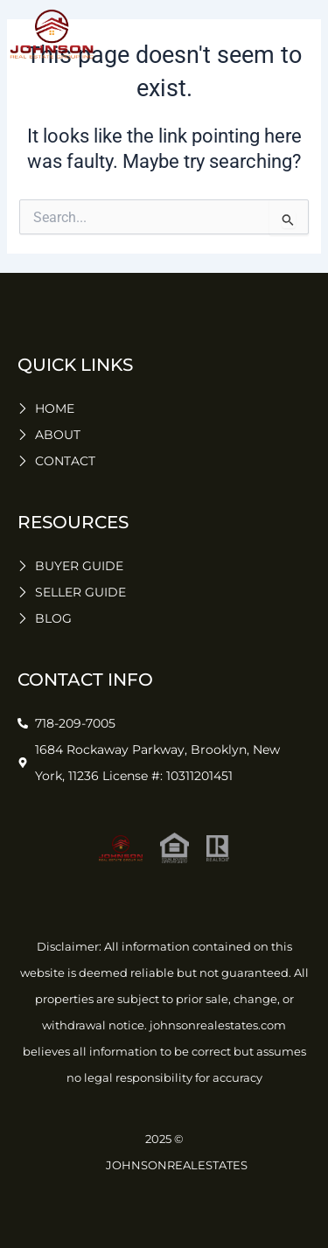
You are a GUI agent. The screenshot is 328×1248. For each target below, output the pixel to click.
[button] (301, 34)
